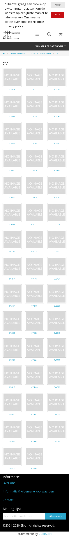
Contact (8, 500)
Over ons (9, 483)
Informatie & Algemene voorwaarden (28, 491)
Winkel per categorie (51, 46)
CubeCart (45, 534)
